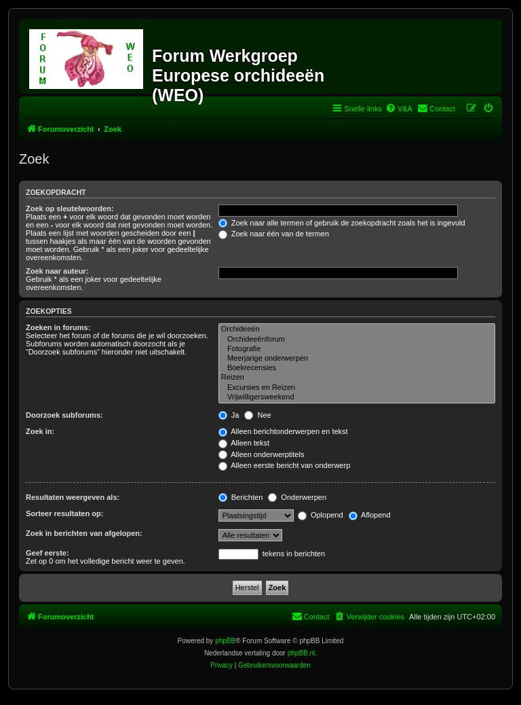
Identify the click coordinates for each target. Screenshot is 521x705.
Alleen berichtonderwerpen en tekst (283, 431)
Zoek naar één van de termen (273, 234)
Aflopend (370, 515)
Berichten (240, 497)
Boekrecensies (357, 368)
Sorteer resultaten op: (64, 513)
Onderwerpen (297, 497)
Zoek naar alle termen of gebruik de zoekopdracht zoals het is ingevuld (341, 223)
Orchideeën (357, 329)
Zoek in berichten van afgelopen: (84, 533)
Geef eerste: (47, 553)
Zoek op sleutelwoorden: (70, 208)
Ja (228, 415)
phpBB (225, 641)
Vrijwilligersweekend (357, 397)
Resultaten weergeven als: (72, 497)
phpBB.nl (301, 653)
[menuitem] (398, 109)
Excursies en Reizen (357, 388)
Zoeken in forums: (58, 327)
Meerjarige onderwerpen (357, 358)
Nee (257, 415)
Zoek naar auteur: (57, 271)
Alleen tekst (243, 443)
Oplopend (320, 515)
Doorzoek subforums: (64, 415)
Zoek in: (40, 431)
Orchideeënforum (357, 339)
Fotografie (357, 349)
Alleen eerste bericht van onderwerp (284, 465)
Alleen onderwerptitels (261, 454)
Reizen (357, 377)
